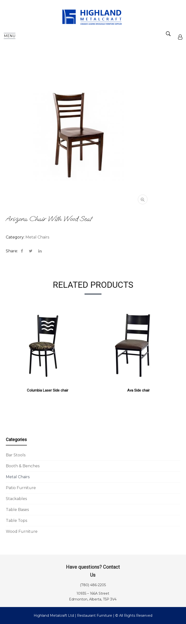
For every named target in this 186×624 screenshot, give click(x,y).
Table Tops (16, 520)
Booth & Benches (22, 466)
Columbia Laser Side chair (47, 390)
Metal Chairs (18, 477)
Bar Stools (15, 455)
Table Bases (17, 509)
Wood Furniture (22, 531)
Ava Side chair (138, 390)
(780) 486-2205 (93, 585)
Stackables (16, 498)
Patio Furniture (21, 487)
